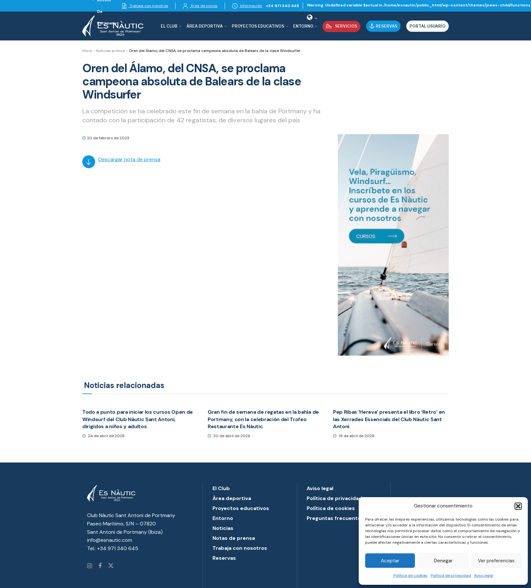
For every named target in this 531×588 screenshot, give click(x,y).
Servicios (341, 26)
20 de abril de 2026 (229, 435)
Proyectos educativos (240, 508)
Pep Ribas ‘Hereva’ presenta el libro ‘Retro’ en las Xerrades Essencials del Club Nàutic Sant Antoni (389, 419)
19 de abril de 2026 (353, 435)
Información (247, 6)
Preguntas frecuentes (335, 518)
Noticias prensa (110, 50)
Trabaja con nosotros (145, 6)
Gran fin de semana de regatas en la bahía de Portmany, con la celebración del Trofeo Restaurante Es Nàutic (263, 419)
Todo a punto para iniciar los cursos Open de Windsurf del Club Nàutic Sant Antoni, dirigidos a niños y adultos (137, 419)
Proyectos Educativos (258, 26)
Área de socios (200, 6)
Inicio (87, 50)
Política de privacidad (451, 575)
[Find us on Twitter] (111, 566)
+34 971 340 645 (282, 5)
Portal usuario (428, 26)
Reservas (383, 26)
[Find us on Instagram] (89, 566)
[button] (518, 506)
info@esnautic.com (109, 540)
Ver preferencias (496, 561)
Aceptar (390, 561)
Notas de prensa (233, 538)
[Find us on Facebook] (100, 566)
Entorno (303, 26)
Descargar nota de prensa (129, 159)
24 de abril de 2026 (103, 435)
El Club (169, 26)
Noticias (222, 528)
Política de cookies (410, 575)
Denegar (443, 561)
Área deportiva (204, 26)
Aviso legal (483, 575)
